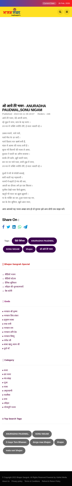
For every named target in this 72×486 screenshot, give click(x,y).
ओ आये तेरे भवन (46, 249)
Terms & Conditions (32, 481)
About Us (5, 481)
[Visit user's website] (3, 227)
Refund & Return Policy (51, 481)
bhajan (29, 249)
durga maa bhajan (42, 442)
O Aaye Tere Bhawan (16, 442)
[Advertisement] (36, 62)
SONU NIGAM (12, 249)
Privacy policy (17, 481)
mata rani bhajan (14, 450)
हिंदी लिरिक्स (20, 241)
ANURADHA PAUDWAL (42, 241)
